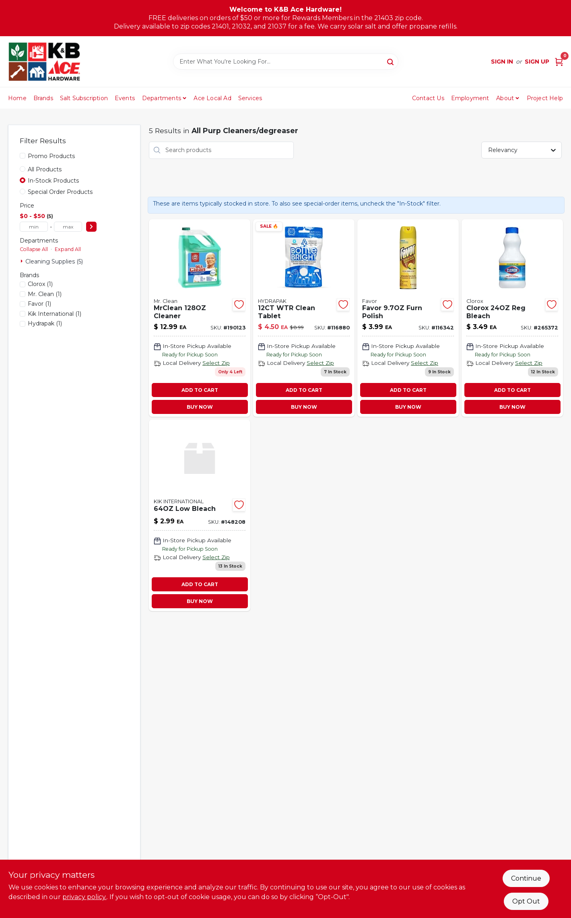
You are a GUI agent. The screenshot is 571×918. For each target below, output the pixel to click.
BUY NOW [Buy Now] (200, 407)
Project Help (545, 98)
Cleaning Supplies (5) (54, 261)
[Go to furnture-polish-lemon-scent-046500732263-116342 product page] (408, 318)
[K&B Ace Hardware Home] (44, 61)
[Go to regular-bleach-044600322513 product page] (512, 318)
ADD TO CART (199, 390)
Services (250, 98)
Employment (470, 98)
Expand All (68, 249)
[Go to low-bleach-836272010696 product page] (199, 515)
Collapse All (34, 249)
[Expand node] (22, 261)
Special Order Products (60, 192)
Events (125, 98)
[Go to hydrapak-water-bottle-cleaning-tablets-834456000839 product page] (304, 318)
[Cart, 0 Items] (559, 62)
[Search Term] (285, 62)
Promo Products (51, 156)
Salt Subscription (84, 98)
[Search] (391, 61)
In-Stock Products (53, 181)
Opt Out (526, 901)
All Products (45, 169)
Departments (161, 98)
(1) (40, 284)
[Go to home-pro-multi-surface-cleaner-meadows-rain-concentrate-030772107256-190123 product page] (199, 318)
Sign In (502, 61)
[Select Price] (91, 227)
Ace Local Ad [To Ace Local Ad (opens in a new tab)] (212, 98)
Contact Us (428, 98)
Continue (526, 878)
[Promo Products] (22, 155)
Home (17, 98)
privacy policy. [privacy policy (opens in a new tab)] (84, 897)
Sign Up (537, 61)
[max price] (68, 227)
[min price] (34, 227)
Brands (43, 98)
